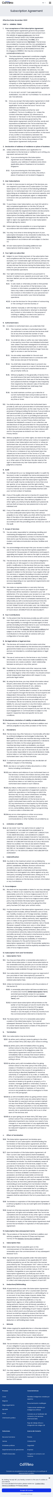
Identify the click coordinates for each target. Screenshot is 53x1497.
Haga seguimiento (8, 1405)
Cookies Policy (39, 1484)
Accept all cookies (26, 1490)
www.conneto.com (25, 35)
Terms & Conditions (8, 1486)
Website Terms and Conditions (34, 629)
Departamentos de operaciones (13, 1450)
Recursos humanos (8, 1437)
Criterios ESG (31, 1441)
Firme (4, 1414)
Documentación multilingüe (36, 1403)
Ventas (4, 1441)
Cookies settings (26, 1494)
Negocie (5, 1401)
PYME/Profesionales (8, 1454)
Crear (4, 1397)
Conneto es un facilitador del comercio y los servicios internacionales (37, 1416)
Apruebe (5, 1409)
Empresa (30, 1450)
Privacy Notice (23, 1486)
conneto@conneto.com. (15, 53)
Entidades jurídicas (8, 1445)
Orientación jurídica (8, 1418)
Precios (29, 1437)
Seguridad (30, 1445)
